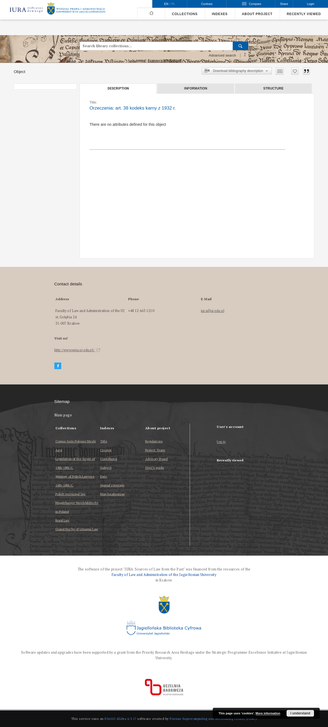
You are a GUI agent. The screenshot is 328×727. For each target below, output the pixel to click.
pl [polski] (173, 4)
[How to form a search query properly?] (244, 55)
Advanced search (222, 55)
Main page (63, 415)
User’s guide (154, 468)
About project (257, 14)
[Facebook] (57, 366)
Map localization (112, 494)
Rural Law (62, 520)
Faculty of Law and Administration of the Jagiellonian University (164, 574)
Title (103, 441)
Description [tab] (118, 88)
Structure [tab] (273, 88)
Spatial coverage (112, 485)
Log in (221, 442)
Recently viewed (304, 14)
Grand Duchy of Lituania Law (76, 529)
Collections (184, 14)
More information (268, 713)
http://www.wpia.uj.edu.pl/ (77, 350)
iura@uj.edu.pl (212, 310)
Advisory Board (156, 459)
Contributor (108, 459)
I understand (300, 713)
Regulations (154, 441)
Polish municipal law (70, 494)
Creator (105, 450)
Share (284, 3)
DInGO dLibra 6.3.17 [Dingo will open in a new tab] (120, 719)
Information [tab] (195, 88)
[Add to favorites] (295, 71)
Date (103, 476)
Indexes (220, 14)
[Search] (240, 45)
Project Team (155, 450)
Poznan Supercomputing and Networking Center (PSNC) (213, 719)
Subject (105, 468)
